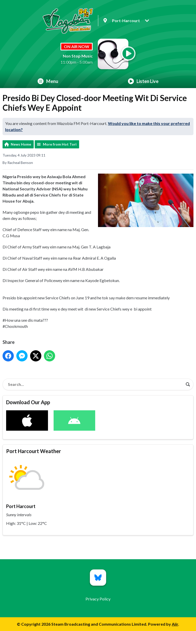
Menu (48, 81)
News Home (21, 144)
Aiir (175, 624)
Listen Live (143, 81)
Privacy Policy (98, 598)
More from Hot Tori (60, 144)
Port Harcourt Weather (33, 451)
